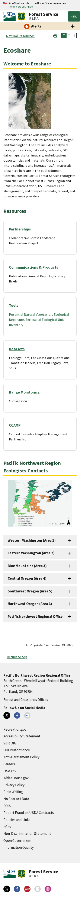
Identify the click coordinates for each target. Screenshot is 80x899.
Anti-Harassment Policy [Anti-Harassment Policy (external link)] (21, 757)
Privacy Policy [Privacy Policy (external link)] (14, 785)
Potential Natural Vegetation (30, 314)
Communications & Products (33, 267)
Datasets (17, 348)
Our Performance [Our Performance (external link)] (16, 750)
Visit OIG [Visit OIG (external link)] (9, 743)
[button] (55, 35)
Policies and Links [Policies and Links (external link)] (16, 819)
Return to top (17, 657)
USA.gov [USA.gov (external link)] (9, 771)
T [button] (64, 35)
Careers (9, 764)
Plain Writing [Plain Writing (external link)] (13, 791)
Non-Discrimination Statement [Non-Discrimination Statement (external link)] (27, 833)
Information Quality (18, 847)
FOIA (7, 805)
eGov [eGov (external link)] (7, 826)
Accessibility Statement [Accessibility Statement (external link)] (21, 736)
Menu (74, 16)
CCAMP (14, 425)
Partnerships (20, 229)
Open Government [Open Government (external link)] (17, 840)
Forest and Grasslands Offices (25, 699)
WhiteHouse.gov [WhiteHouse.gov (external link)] (16, 778)
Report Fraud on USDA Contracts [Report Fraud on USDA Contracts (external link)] (28, 812)
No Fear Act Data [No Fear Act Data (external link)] (16, 798)
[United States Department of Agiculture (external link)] (10, 16)
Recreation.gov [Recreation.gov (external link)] (14, 729)
